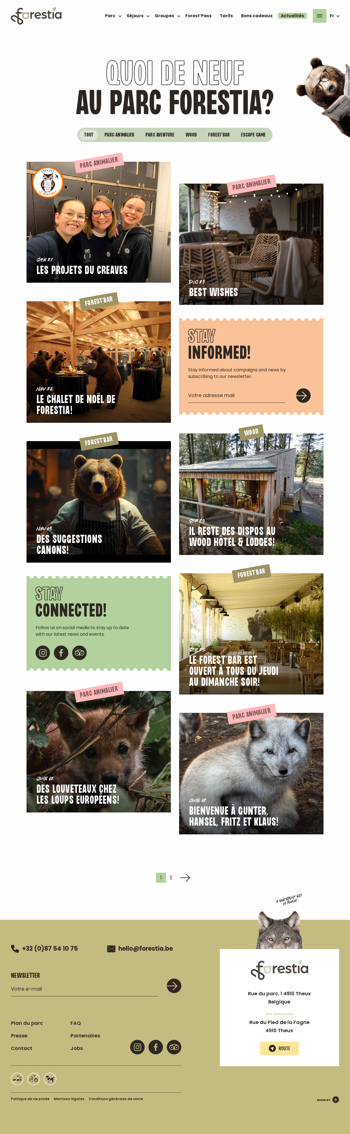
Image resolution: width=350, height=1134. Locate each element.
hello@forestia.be (140, 948)
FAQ (76, 1022)
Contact (21, 1047)
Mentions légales (69, 1097)
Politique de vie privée (30, 1097)
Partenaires (85, 1034)
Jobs (77, 1047)
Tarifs (226, 16)
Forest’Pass (198, 16)
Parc (110, 16)
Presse (19, 1034)
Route (279, 1047)
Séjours (135, 16)
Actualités (292, 16)
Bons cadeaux (257, 16)
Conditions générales (116, 1097)
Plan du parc (27, 1022)
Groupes (164, 16)
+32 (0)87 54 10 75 (44, 948)
